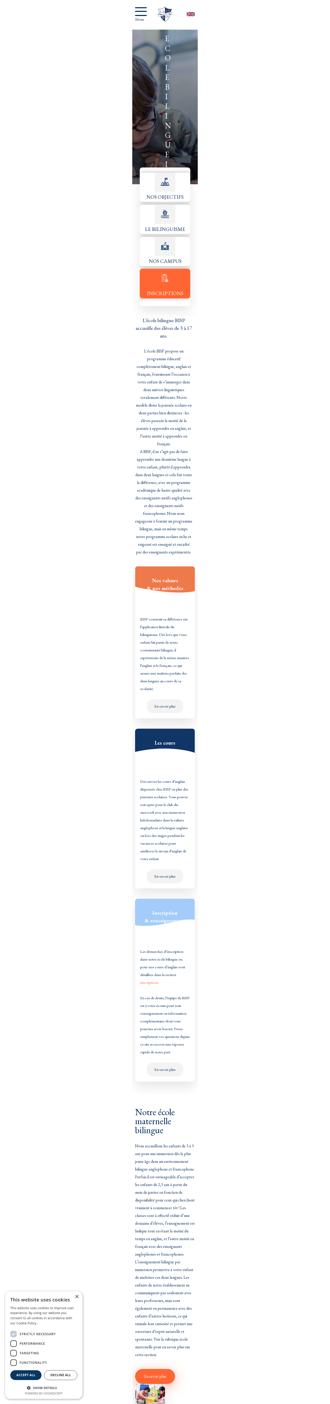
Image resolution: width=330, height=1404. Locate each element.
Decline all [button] (61, 1377)
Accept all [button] (26, 1377)
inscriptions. (246, 345)
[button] (43, 1388)
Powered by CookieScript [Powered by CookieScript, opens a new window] (44, 1393)
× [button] (77, 1297)
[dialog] (43, 1345)
